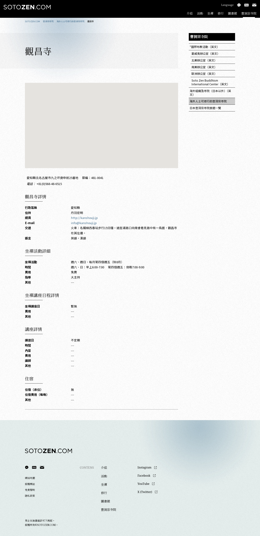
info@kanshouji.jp (84, 223)
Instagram (144, 467)
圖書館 (232, 13)
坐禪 (210, 13)
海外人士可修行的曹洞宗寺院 (70, 21)
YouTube (143, 484)
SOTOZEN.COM (32, 21)
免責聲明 (30, 489)
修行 (221, 13)
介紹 (190, 13)
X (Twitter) (144, 492)
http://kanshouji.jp (84, 218)
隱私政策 (30, 495)
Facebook (143, 476)
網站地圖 (30, 477)
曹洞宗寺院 (248, 13)
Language (227, 5)
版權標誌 (30, 484)
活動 (200, 13)
